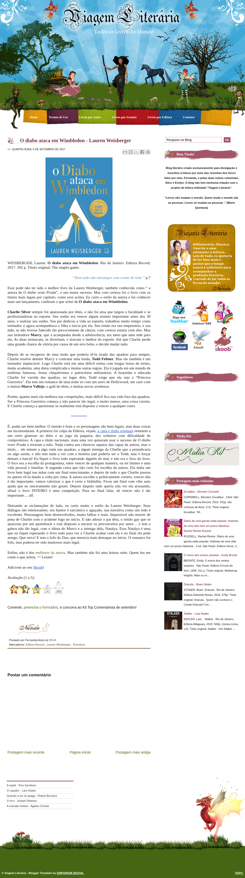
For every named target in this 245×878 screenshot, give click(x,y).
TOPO (239, 873)
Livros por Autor (90, 117)
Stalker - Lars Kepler (196, 613)
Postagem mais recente (26, 752)
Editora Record (35, 644)
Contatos (189, 117)
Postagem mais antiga (133, 752)
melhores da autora (50, 552)
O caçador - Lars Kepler (21, 790)
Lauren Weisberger (59, 644)
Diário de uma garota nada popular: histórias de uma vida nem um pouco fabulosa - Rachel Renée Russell (211, 525)
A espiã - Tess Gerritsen (21, 785)
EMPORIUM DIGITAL (70, 873)
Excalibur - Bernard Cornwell (201, 491)
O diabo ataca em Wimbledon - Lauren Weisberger (75, 140)
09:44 (52, 640)
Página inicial (80, 752)
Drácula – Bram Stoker (198, 584)
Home (34, 117)
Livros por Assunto (125, 117)
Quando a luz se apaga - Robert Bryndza (32, 795)
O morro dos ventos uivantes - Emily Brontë (210, 555)
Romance (79, 644)
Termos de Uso (59, 117)
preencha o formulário (41, 607)
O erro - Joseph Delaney (22, 800)
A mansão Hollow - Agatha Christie (28, 806)
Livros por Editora (160, 117)
